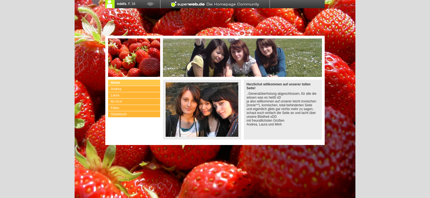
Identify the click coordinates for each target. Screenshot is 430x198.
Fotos (115, 108)
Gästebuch (119, 114)
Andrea (116, 89)
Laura (115, 95)
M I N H (116, 102)
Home (115, 83)
